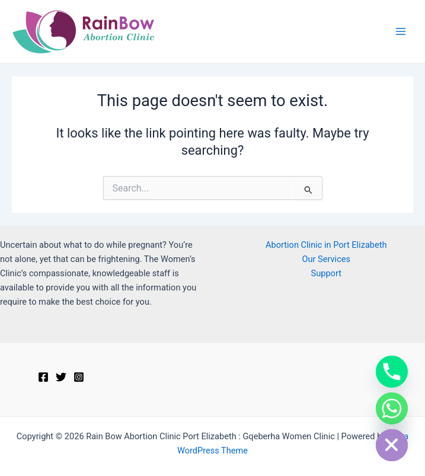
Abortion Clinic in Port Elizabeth (326, 244)
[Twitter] (61, 377)
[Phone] (392, 372)
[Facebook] (43, 377)
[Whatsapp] (392, 408)
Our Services (326, 259)
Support (326, 273)
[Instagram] (79, 377)
